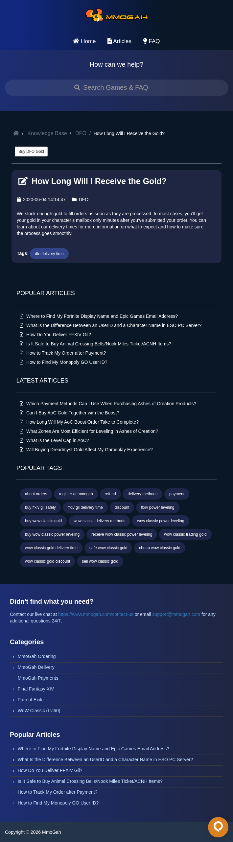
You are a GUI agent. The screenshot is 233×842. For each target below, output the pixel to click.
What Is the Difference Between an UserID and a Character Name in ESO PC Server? (110, 325)
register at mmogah (76, 494)
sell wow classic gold (100, 561)
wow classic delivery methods (99, 521)
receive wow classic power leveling (121, 534)
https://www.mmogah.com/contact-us (95, 614)
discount (122, 507)
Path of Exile (31, 699)
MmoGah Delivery (36, 667)
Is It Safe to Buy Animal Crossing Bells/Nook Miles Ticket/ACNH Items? (95, 343)
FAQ (151, 41)
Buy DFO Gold (31, 151)
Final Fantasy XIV (36, 688)
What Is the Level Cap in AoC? (54, 440)
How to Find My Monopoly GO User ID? (63, 362)
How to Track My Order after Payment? (63, 353)
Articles (119, 41)
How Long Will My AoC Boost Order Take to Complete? (79, 422)
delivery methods (142, 494)
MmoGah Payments (38, 678)
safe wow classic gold (108, 548)
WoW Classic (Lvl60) (39, 710)
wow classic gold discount (47, 561)
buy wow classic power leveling (52, 534)
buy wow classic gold (43, 521)
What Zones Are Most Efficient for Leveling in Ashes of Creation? (89, 431)
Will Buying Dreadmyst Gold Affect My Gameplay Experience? (86, 449)
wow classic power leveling (160, 521)
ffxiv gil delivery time (85, 507)
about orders (36, 494)
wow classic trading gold (185, 534)
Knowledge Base (47, 133)
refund (110, 494)
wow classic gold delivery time (51, 548)
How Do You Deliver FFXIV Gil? (55, 334)
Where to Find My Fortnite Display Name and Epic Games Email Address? (99, 316)
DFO (80, 133)
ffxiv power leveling (157, 507)
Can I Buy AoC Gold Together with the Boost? (69, 412)
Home (84, 41)
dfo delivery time (49, 253)
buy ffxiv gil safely (40, 507)
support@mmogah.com (176, 614)
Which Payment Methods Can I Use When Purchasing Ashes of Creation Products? (108, 403)
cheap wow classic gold (159, 548)
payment (176, 494)
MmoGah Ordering (37, 656)
